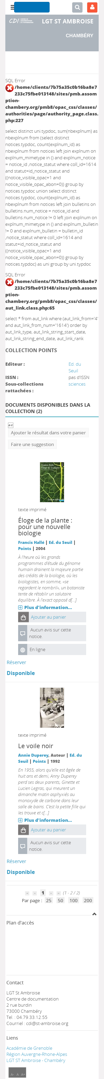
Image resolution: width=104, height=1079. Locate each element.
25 (48, 900)
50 (60, 900)
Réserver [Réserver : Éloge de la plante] (16, 662)
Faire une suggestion (32, 444)
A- (12, 1074)
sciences (77, 384)
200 (88, 900)
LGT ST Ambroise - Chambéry (35, 1060)
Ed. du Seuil (60, 542)
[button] (23, 617)
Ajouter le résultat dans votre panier (48, 433)
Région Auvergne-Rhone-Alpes (36, 1054)
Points (24, 548)
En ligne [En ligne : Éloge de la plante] (37, 649)
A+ (23, 1074)
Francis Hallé (31, 542)
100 (74, 900)
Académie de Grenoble (29, 1048)
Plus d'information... (48, 607)
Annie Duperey (33, 755)
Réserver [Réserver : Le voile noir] (16, 861)
